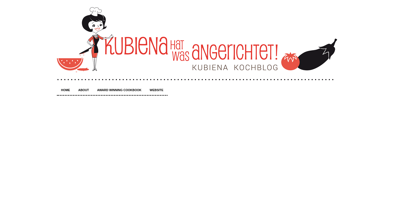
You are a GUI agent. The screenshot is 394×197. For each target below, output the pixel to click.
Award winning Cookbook (119, 90)
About (83, 90)
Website (156, 90)
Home (65, 90)
